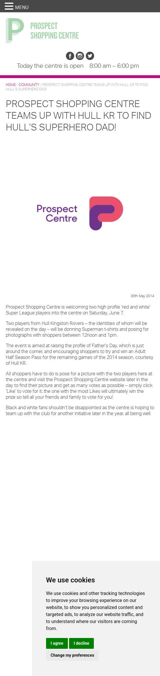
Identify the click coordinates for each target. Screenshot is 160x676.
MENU (22, 7)
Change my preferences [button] (72, 655)
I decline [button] (81, 643)
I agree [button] (57, 643)
